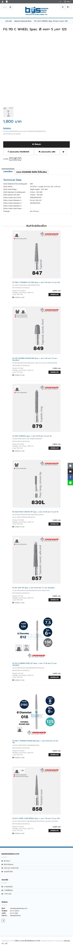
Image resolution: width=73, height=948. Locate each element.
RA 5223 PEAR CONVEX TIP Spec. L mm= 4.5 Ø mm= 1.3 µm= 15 (35, 512)
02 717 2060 (14, 913)
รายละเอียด (8, 171)
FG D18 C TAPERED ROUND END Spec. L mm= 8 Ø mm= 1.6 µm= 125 (35, 742)
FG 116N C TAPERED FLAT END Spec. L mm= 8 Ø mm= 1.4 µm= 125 (36, 282)
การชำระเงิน (7, 894)
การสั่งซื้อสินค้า (8, 890)
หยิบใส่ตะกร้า (54, 294)
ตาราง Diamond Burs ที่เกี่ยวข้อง (31, 172)
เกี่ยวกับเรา (7, 861)
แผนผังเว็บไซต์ (8, 871)
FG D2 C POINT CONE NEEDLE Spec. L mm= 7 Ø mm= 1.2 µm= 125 (36, 818)
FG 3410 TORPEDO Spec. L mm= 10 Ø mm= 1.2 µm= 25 (31, 436)
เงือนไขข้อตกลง (8, 864)
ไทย (67, 2)
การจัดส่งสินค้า (8, 887)
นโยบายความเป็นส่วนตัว (11, 868)
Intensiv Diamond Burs (22, 21)
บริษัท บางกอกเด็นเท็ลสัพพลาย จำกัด (27, 941)
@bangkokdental (15, 915)
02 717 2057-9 (14, 911)
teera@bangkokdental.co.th (18, 908)
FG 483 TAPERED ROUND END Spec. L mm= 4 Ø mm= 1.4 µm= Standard (34, 359)
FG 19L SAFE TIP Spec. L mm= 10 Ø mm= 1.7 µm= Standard (33, 588)
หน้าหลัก (8, 21)
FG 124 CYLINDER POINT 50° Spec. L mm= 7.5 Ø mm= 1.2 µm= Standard (34, 664)
